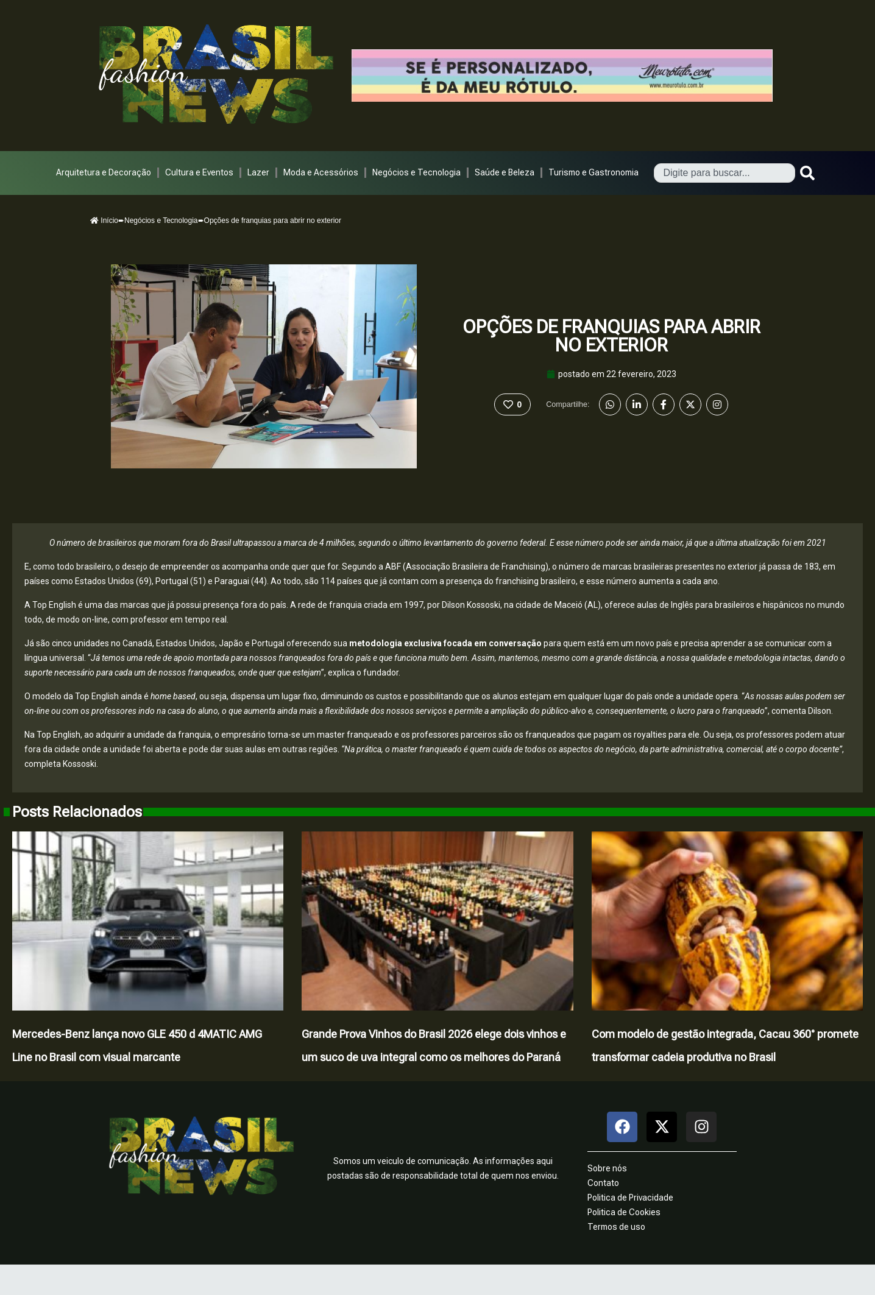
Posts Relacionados (77, 811)
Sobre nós (607, 1168)
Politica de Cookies (624, 1212)
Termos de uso (616, 1227)
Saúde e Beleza (504, 172)
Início (104, 220)
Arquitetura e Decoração (103, 172)
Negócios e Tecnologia (416, 172)
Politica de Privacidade (630, 1197)
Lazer (258, 172)
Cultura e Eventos (199, 172)
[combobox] (724, 173)
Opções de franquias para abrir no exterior (611, 336)
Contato (603, 1183)
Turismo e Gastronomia (593, 172)
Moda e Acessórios (320, 172)
